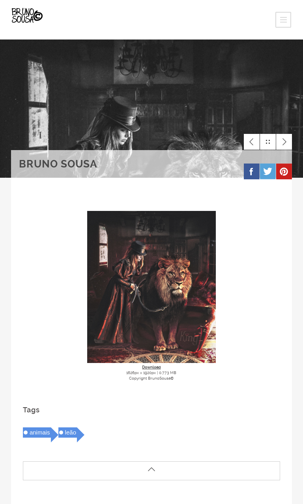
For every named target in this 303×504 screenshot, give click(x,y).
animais (40, 432)
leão (70, 432)
